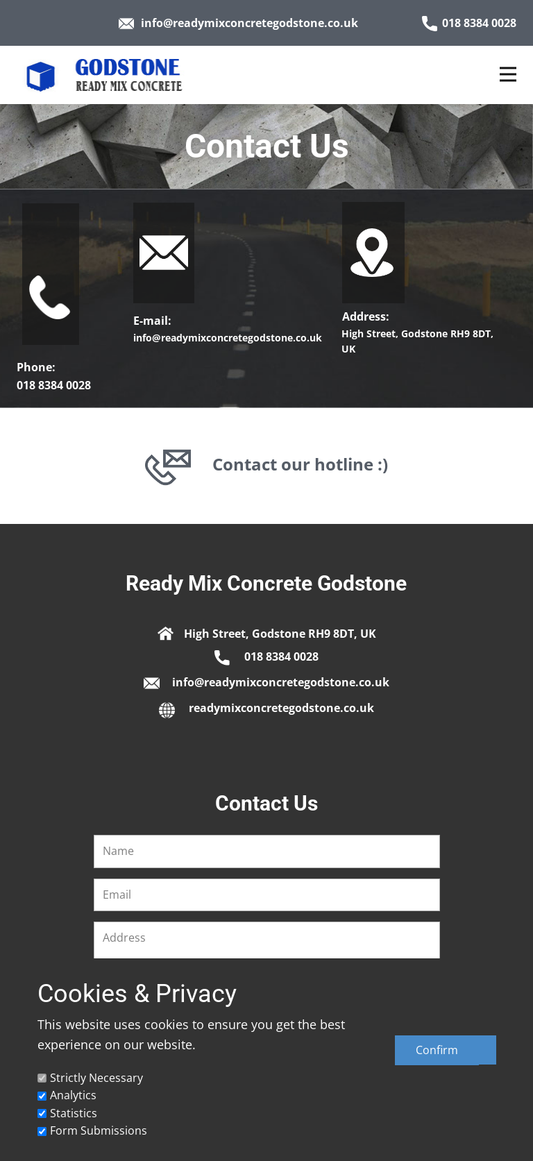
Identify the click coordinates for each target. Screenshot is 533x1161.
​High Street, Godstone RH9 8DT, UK (267, 632)
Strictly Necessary (96, 1077)
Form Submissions (98, 1130)
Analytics (73, 1095)
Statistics (73, 1113)
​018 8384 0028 (266, 657)
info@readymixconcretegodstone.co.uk (238, 22)
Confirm (437, 1050)
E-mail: (153, 320)
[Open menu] (508, 74)
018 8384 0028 (469, 22)
